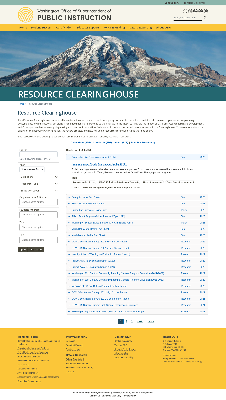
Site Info (106, 396)
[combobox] (35, 202)
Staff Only (116, 396)
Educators (70, 341)
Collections (77, 142)
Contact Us (95, 396)
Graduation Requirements (29, 381)
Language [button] (172, 2)
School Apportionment (27, 369)
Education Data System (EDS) (79, 368)
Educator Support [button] (88, 27)
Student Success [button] (41, 27)
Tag (21, 235)
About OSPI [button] (163, 27)
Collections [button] (27, 176)
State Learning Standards (28, 356)
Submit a (143, 142)
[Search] (188, 18)
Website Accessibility (123, 357)
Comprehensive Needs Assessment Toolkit (95, 164)
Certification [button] (64, 27)
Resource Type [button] (29, 183)
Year (22, 164)
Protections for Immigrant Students (32, 348)
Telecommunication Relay (185, 361)
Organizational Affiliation (33, 197)
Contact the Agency (123, 341)
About (118, 142)
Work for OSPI (120, 345)
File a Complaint (121, 353)
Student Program (29, 209)
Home (23, 27)
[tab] (137, 157)
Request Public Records (125, 349)
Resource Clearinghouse (77, 363)
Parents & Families (74, 345)
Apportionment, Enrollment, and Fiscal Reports (38, 377)
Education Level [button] (30, 190)
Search (23, 149)
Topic (22, 222)
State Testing (23, 365)
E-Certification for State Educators (32, 352)
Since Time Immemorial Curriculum (33, 360)
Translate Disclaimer (194, 2)
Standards (99, 142)
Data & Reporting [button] (140, 27)
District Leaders (73, 349)
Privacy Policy (129, 396)
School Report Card (75, 359)
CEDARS (70, 372)
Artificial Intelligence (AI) (28, 373)
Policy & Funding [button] (114, 27)
